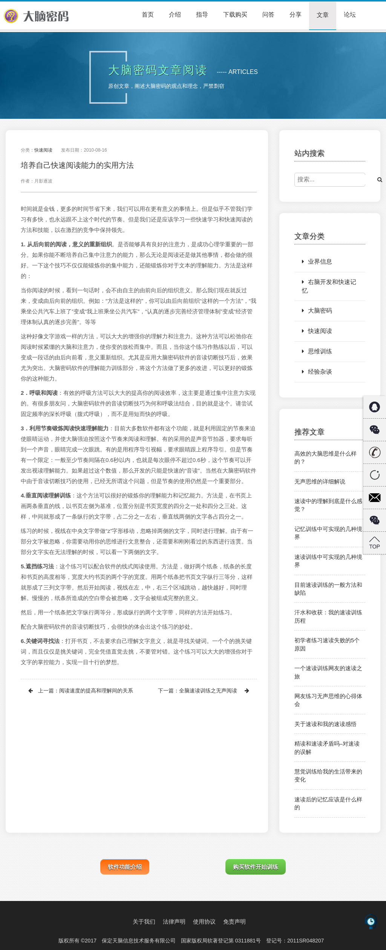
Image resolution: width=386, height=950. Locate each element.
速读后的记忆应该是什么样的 (328, 803)
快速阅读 (43, 150)
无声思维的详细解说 (319, 481)
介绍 (175, 14)
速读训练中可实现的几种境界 (328, 561)
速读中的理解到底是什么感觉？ (328, 505)
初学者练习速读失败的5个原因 (327, 644)
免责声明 (234, 921)
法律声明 (174, 921)
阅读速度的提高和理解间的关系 (96, 691)
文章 (323, 15)
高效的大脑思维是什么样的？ (325, 457)
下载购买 (235, 14)
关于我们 (144, 921)
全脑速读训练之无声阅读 (208, 691)
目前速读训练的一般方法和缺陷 (328, 589)
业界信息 (317, 261)
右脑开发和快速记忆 (329, 286)
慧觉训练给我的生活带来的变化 (328, 775)
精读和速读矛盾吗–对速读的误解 (327, 747)
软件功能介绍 (125, 867)
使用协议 (204, 921)
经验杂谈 (317, 371)
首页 (148, 14)
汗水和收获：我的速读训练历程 (328, 616)
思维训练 (317, 351)
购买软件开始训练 (255, 867)
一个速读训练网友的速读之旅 (328, 672)
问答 (268, 14)
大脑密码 (317, 310)
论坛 (350, 14)
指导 (202, 14)
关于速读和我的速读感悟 (325, 724)
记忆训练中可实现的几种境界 (328, 533)
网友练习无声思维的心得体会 (328, 700)
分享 (296, 14)
